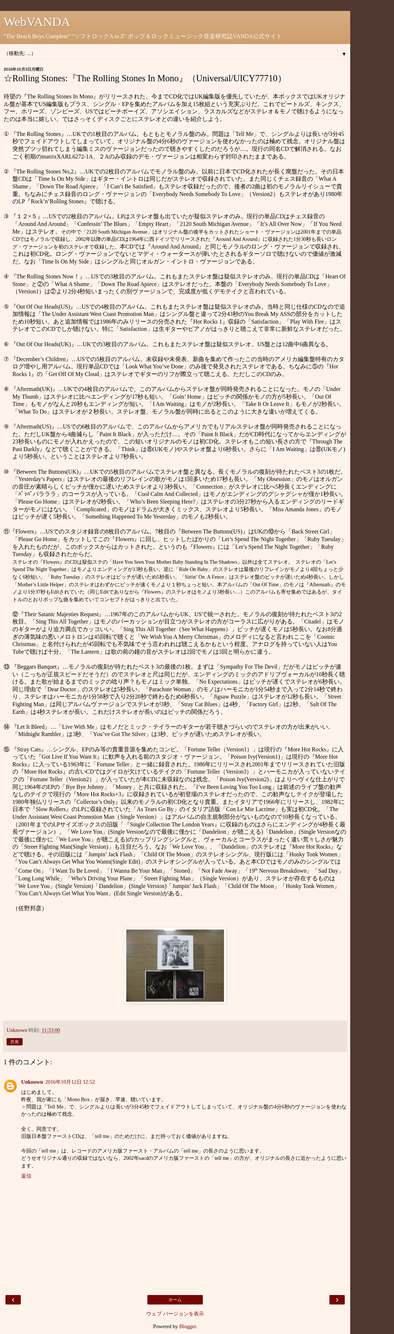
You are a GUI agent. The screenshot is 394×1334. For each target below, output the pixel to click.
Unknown (32, 1082)
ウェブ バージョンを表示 (175, 1314)
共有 (14, 1041)
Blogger (187, 1326)
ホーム (175, 1299)
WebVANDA (37, 21)
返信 (26, 1176)
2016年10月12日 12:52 (70, 1082)
